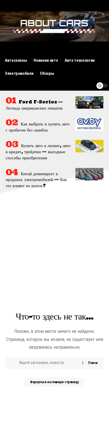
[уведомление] (88, 85)
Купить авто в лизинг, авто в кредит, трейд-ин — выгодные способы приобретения (38, 151)
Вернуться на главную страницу (54, 382)
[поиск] (78, 85)
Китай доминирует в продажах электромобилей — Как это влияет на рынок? (36, 180)
